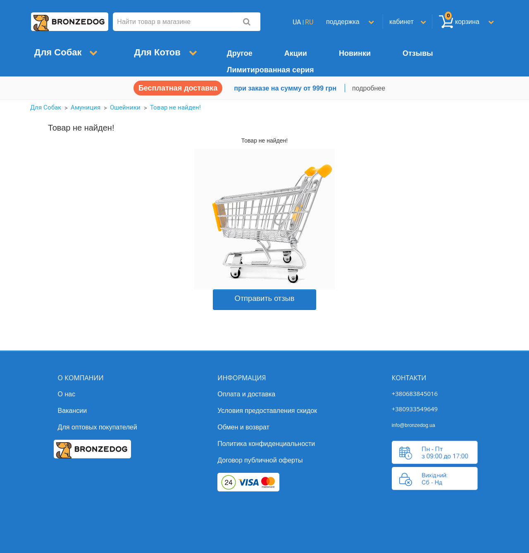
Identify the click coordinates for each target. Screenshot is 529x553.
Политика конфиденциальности (266, 443)
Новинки (355, 53)
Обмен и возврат (243, 427)
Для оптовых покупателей (97, 427)
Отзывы (418, 53)
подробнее (368, 88)
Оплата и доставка (246, 394)
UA (297, 22)
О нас (67, 394)
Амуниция (85, 107)
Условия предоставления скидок (267, 410)
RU (309, 22)
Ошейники (125, 107)
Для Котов (161, 52)
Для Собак (62, 52)
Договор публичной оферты (260, 460)
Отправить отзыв (265, 298)
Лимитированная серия (270, 70)
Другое (240, 53)
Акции (295, 53)
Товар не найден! (175, 107)
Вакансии (72, 410)
